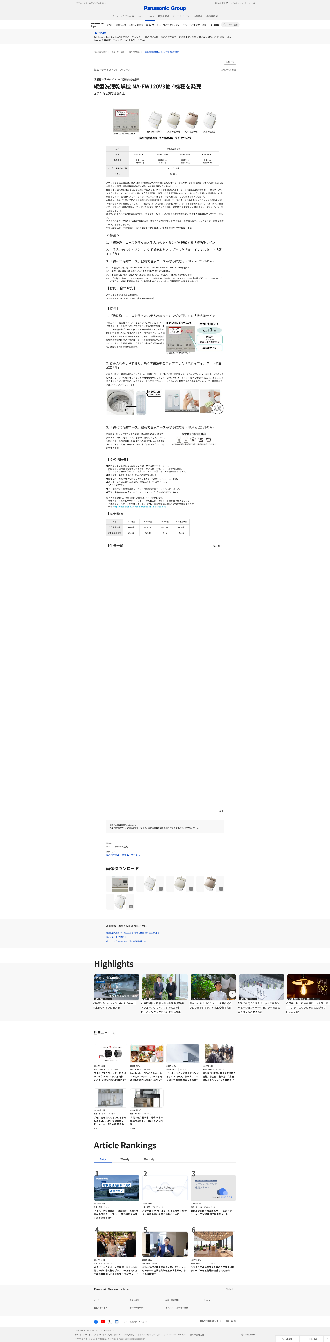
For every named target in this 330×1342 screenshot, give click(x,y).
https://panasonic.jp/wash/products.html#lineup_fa (139, 506)
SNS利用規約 (129, 1334)
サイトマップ (90, 1334)
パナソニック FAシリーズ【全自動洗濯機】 (126, 941)
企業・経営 (121, 24)
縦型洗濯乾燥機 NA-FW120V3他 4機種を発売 (162, 51)
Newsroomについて (209, 1320)
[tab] (125, 1159)
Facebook (80, 1330)
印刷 (230, 61)
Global (229, 1288)
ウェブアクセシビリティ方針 (149, 1334)
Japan (97, 25)
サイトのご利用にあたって (109, 1334)
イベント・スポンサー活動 (194, 24)
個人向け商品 (134, 51)
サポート (78, 1334)
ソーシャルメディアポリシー (175, 1334)
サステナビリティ (171, 24)
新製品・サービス (131, 854)
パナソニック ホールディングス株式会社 (90, 3)
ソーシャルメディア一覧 (134, 1322)
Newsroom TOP (100, 51)
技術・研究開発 (136, 24)
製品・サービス (153, 24)
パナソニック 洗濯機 (116, 937)
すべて (110, 24)
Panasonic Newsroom (112, 1289)
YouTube (92, 1330)
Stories (215, 24)
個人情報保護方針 (197, 1334)
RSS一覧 (229, 1321)
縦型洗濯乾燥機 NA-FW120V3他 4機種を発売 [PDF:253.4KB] (133, 932)
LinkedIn (109, 1330)
